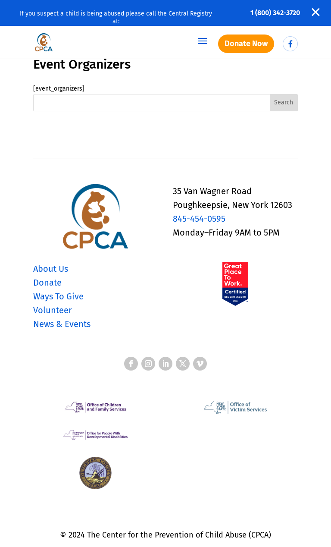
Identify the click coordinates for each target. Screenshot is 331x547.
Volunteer (52, 310)
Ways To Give (58, 296)
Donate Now (246, 43)
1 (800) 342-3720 (275, 13)
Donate (47, 282)
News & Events (62, 324)
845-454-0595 (199, 219)
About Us (50, 269)
